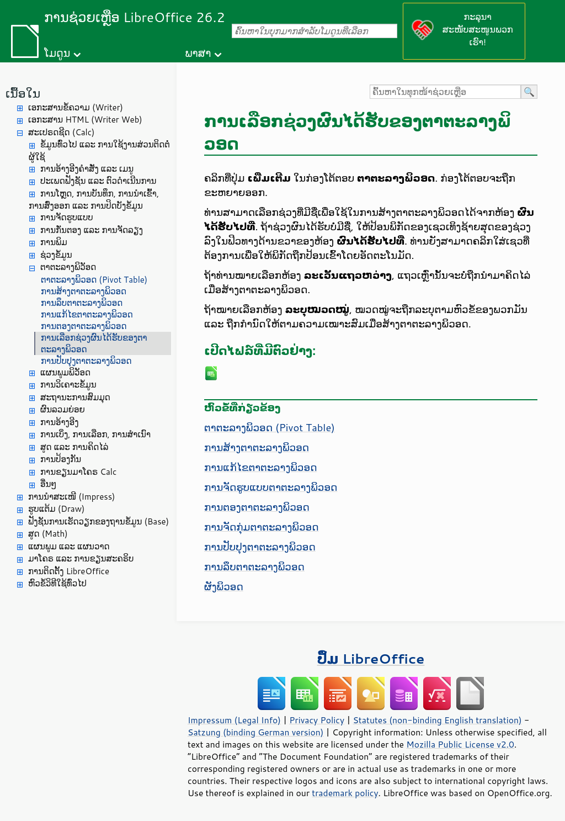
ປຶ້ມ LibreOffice (371, 658)
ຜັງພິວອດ (223, 586)
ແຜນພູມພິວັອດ (65, 372)
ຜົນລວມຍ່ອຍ (62, 409)
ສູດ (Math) (48, 533)
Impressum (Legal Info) (234, 720)
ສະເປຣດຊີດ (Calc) (61, 132)
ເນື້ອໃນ (23, 93)
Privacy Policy (316, 720)
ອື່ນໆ (48, 484)
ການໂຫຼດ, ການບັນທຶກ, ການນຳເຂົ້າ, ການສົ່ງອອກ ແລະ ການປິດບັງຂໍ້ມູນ (94, 200)
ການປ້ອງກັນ (60, 459)
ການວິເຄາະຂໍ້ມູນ (68, 384)
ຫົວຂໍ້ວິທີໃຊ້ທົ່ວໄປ (57, 583)
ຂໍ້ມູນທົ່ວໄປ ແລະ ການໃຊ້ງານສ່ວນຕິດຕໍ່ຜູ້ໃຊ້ (99, 151)
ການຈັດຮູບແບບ (66, 217)
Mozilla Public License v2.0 (460, 744)
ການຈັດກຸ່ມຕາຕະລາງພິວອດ (261, 527)
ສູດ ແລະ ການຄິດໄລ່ (74, 447)
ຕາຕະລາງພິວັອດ (68, 267)
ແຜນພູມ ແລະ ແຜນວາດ (69, 546)
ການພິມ (53, 242)
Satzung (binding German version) (256, 732)
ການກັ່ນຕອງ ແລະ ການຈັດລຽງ (91, 230)
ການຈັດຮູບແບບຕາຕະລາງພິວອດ (270, 487)
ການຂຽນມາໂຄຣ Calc (78, 472)
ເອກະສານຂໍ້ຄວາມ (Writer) (75, 107)
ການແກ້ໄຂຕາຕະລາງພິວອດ (87, 314)
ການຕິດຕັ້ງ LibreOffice (68, 571)
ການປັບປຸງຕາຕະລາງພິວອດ (86, 361)
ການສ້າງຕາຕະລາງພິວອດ (83, 291)
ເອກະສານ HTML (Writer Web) (85, 119)
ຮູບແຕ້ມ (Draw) (56, 509)
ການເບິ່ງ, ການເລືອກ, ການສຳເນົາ (95, 434)
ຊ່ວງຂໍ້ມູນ (56, 255)
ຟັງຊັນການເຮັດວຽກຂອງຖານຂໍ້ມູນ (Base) (98, 521)
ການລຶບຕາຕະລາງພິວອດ (81, 303)
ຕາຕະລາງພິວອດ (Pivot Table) (94, 279)
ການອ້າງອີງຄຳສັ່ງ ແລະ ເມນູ (87, 168)
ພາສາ (198, 52)
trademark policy (345, 793)
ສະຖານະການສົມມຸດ (75, 397)
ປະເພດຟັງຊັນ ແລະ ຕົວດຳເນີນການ (98, 181)
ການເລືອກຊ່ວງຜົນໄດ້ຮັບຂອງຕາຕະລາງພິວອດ (94, 343)
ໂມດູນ (57, 52)
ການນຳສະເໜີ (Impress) (71, 496)
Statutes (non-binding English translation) (437, 720)
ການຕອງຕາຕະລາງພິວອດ (84, 326)
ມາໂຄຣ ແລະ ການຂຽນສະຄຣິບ (81, 558)
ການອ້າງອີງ (59, 422)
